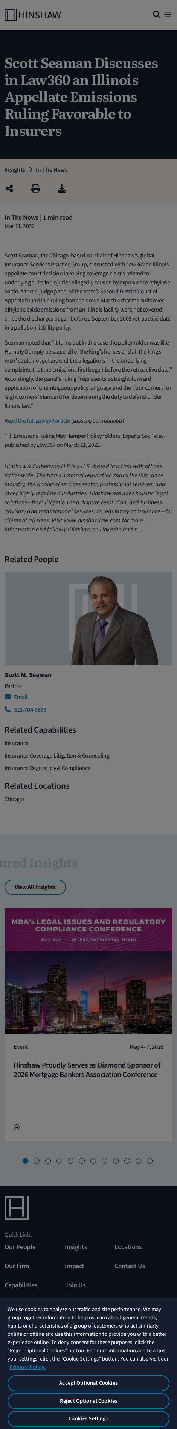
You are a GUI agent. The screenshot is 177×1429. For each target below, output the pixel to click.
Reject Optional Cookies (88, 1401)
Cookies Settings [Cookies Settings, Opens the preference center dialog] (88, 1419)
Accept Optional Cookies (88, 1383)
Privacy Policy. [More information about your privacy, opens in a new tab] (27, 1367)
